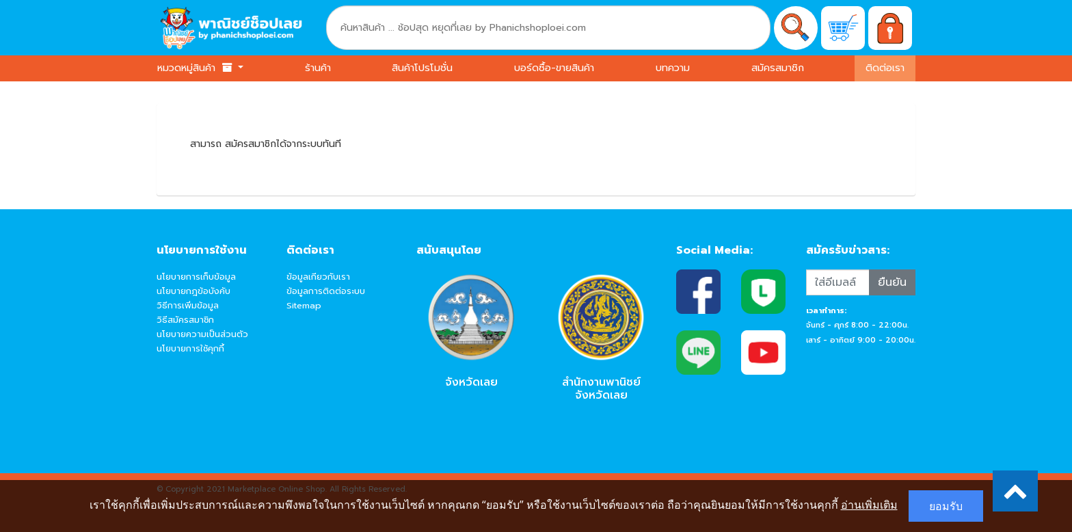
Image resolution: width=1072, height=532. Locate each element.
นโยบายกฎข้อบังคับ (193, 290)
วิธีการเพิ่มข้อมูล (188, 305)
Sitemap (303, 305)
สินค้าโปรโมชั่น (422, 67)
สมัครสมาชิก (777, 67)
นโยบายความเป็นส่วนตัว (202, 334)
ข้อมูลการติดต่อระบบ (325, 290)
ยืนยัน (892, 282)
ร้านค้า (318, 67)
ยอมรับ (946, 506)
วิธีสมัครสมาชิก (185, 319)
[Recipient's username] (838, 282)
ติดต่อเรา (885, 67)
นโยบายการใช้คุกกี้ (190, 348)
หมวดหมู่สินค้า (196, 67)
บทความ (673, 67)
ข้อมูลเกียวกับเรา (318, 276)
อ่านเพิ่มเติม (869, 504)
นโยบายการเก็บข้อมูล (196, 276)
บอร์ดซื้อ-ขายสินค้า (554, 67)
